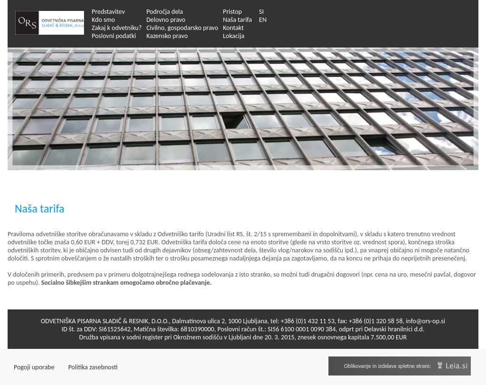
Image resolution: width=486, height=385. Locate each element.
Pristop (232, 12)
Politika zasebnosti (90, 367)
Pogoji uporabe (31, 367)
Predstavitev (108, 12)
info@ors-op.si (425, 321)
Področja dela (164, 12)
